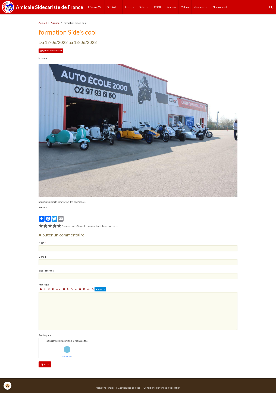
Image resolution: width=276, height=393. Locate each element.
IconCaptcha (66, 356)
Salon (142, 6)
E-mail (42, 256)
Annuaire (199, 6)
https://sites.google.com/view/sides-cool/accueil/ (62, 202)
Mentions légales (105, 387)
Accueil (43, 22)
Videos (185, 6)
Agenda (171, 6)
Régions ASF (95, 6)
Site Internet (46, 270)
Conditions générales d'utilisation (161, 387)
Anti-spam (45, 335)
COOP (158, 6)
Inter (128, 6)
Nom (41, 242)
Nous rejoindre (221, 6)
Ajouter (44, 364)
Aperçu (100, 289)
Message (44, 284)
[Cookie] (7, 386)
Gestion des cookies (129, 387)
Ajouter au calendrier (51, 50)
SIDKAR (112, 6)
